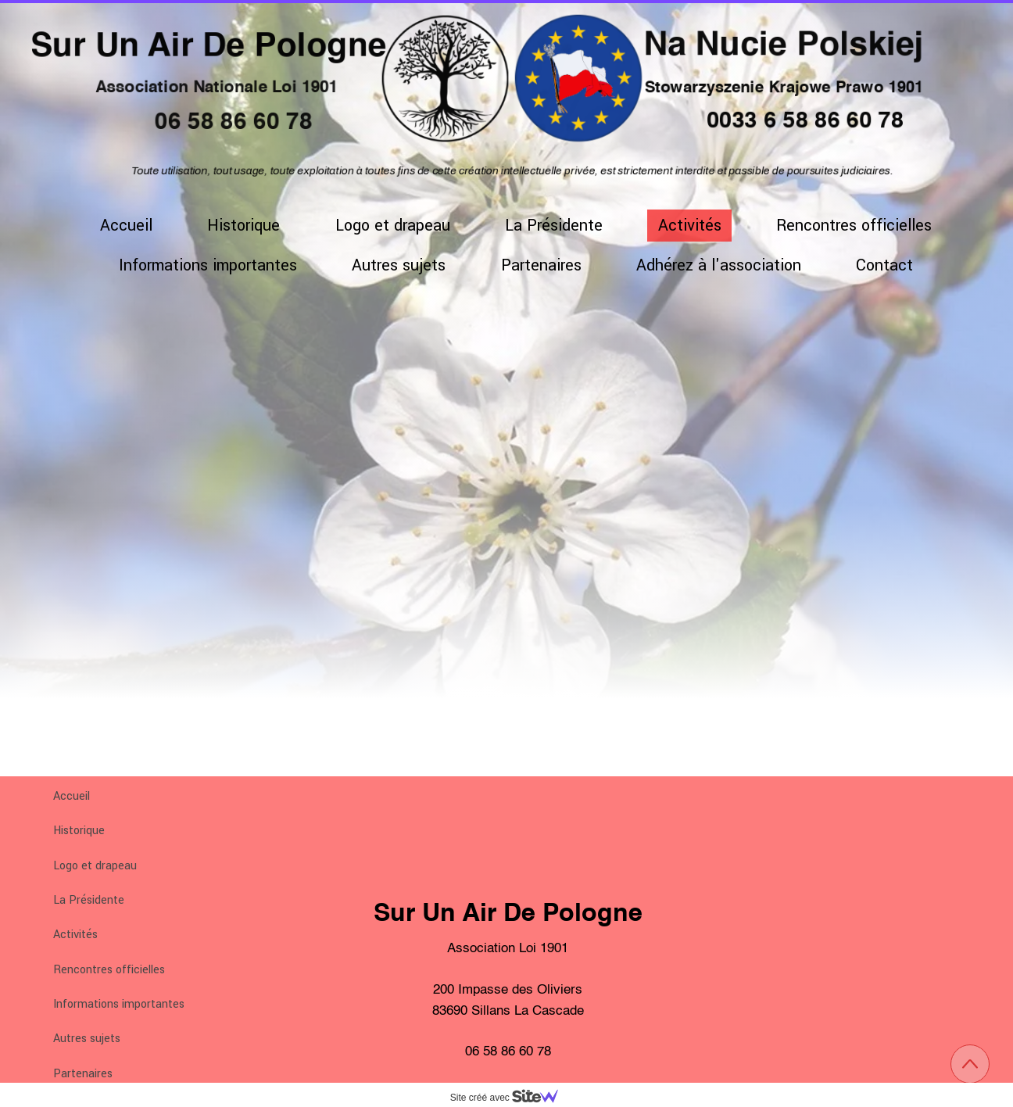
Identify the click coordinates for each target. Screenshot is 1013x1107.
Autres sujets (86, 1038)
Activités (75, 934)
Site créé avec (510, 1097)
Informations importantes (118, 1004)
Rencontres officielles (109, 970)
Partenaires (83, 1074)
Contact (884, 265)
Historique (79, 830)
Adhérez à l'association (718, 265)
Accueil (71, 796)
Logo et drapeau (95, 866)
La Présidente (88, 900)
